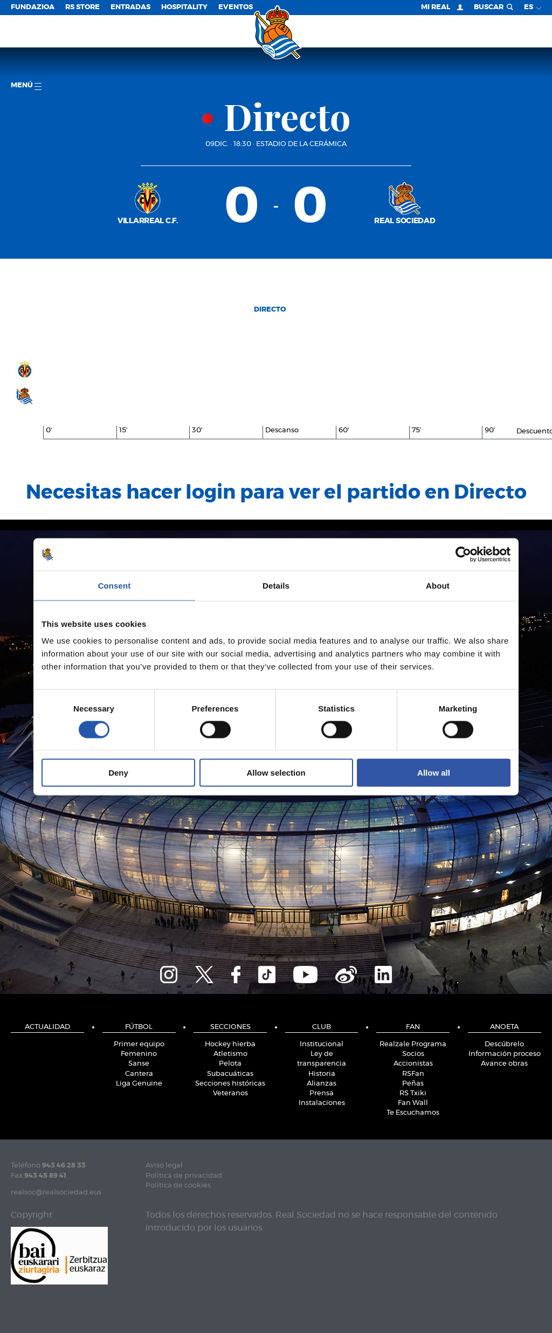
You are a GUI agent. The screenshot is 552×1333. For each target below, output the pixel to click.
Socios (413, 1054)
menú (26, 86)
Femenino (139, 1054)
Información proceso (504, 1054)
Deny (118, 772)
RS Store (82, 7)
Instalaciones (322, 1103)
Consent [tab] (114, 585)
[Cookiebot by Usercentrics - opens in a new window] (463, 554)
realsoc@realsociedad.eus (56, 1192)
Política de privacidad (184, 1175)
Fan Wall (413, 1103)
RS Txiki (412, 1093)
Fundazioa (32, 7)
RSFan (413, 1074)
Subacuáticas (230, 1074)
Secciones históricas (230, 1083)
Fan (413, 1027)
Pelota (230, 1063)
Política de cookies (178, 1185)
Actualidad (47, 1027)
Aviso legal (164, 1165)
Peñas (413, 1083)
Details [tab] (276, 585)
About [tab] (438, 585)
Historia (321, 1074)
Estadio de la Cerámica (301, 144)
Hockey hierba (230, 1044)
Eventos (235, 7)
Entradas (130, 7)
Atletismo (230, 1054)
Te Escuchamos (413, 1112)
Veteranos (230, 1093)
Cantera (139, 1074)
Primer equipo (139, 1044)
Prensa (321, 1093)
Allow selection (275, 772)
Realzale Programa (413, 1044)
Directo (270, 309)
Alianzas (321, 1083)
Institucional (321, 1044)
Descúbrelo (504, 1044)
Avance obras (504, 1063)
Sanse (138, 1063)
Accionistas (413, 1063)
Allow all (433, 772)
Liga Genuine (139, 1083)
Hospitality (184, 7)
